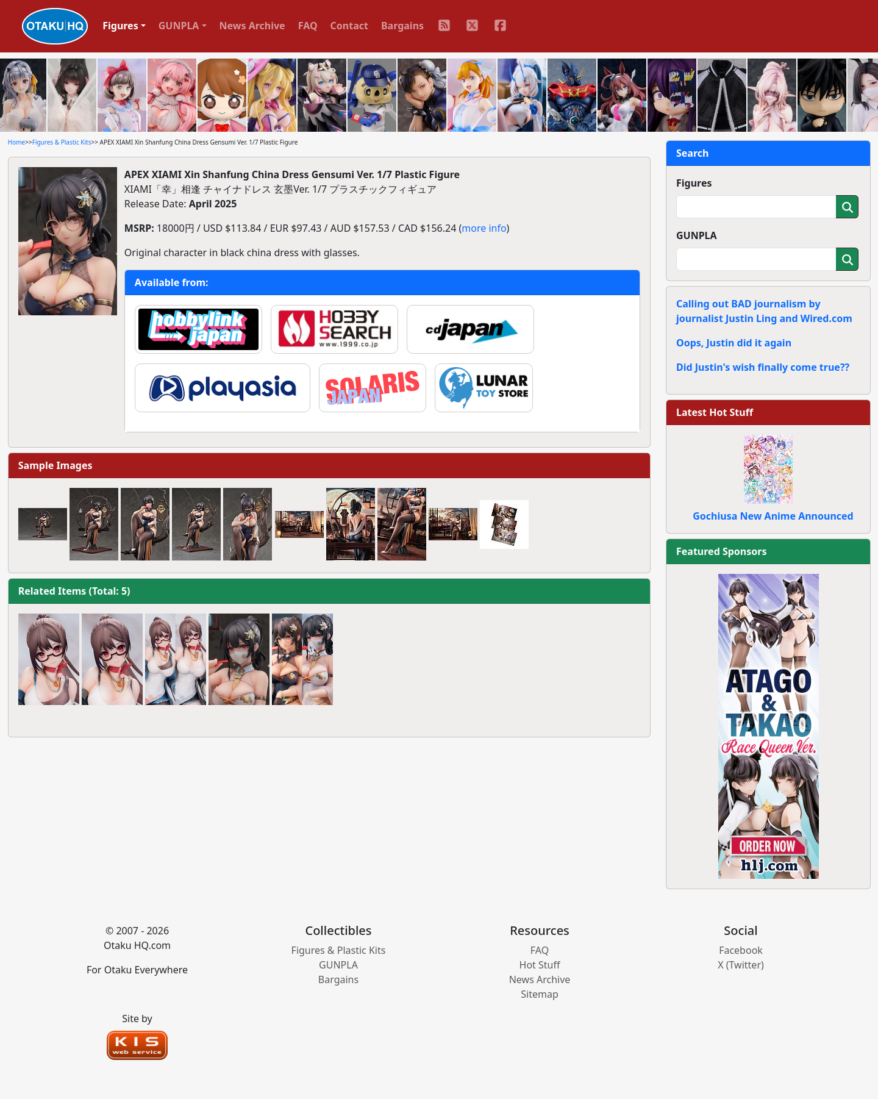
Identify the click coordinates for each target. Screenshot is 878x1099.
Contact (349, 25)
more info (484, 228)
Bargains (402, 25)
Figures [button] (120, 25)
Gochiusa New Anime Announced (773, 516)
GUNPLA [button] (179, 25)
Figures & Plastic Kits (61, 142)
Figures (694, 183)
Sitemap (540, 994)
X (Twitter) (741, 965)
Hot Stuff (539, 965)
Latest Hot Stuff (714, 412)
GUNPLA (696, 235)
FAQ (308, 25)
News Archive (252, 25)
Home (16, 142)
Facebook (741, 950)
